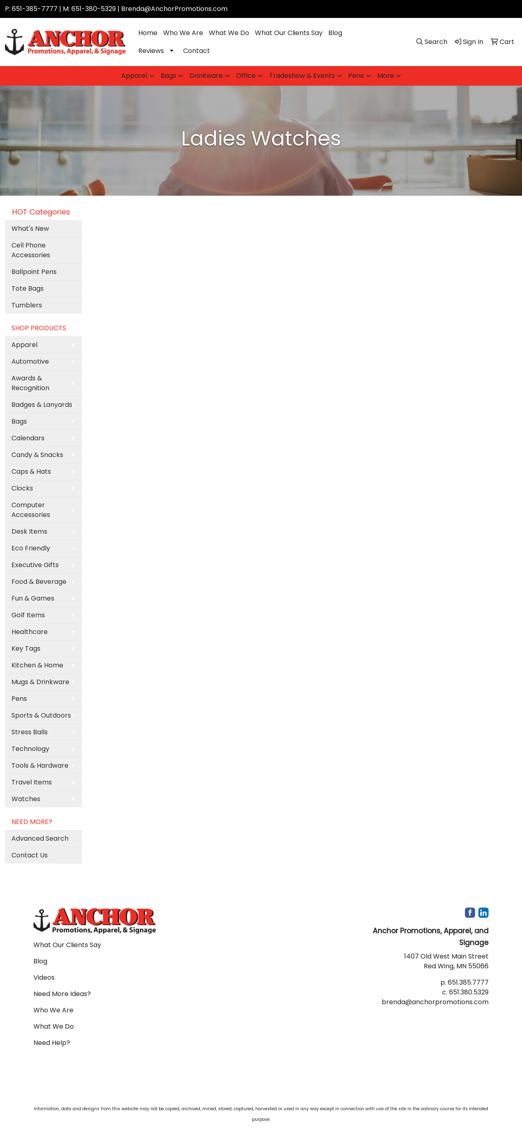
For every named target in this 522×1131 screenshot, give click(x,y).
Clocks (22, 488)
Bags (168, 75)
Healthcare (29, 631)
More (385, 75)
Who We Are (183, 33)
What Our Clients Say (289, 33)
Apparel (134, 75)
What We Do (229, 33)
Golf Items (28, 615)
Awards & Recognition (30, 383)
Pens (356, 75)
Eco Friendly (30, 548)
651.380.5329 (469, 992)
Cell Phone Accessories (30, 250)
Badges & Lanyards (41, 404)
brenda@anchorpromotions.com (435, 1002)
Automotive (30, 361)
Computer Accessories (30, 509)
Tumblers (26, 305)
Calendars (27, 438)
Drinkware (206, 75)
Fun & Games (32, 598)
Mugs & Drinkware (40, 682)
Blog (335, 33)
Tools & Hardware (40, 765)
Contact (196, 50)
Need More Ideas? (62, 993)
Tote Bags (27, 288)
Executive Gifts (35, 565)
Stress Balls (29, 732)
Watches (25, 799)
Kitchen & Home (37, 665)
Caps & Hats (31, 471)
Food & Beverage (38, 581)
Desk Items (29, 531)
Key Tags (25, 648)
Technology (30, 748)
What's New (30, 228)
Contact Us (29, 855)
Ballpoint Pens (34, 271)
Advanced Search (40, 838)
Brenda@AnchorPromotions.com (174, 8)
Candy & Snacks (37, 454)
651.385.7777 (468, 982)
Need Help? (51, 1042)
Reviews (151, 50)
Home (147, 33)
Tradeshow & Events (302, 75)
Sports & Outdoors (41, 715)
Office (246, 75)
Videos (44, 977)
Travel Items (31, 782)
